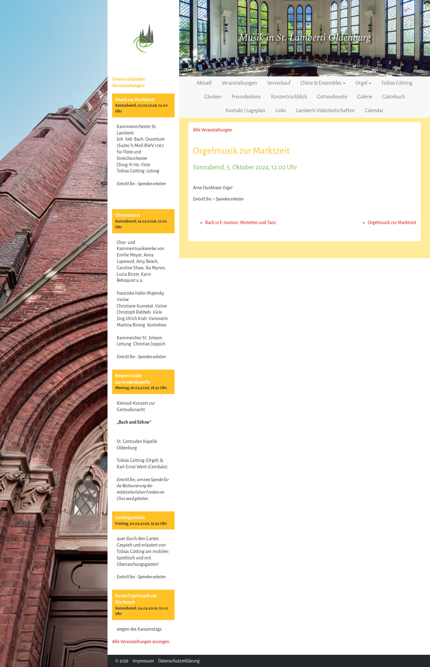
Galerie (364, 97)
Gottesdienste (332, 97)
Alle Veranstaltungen (212, 129)
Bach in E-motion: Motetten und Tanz (240, 222)
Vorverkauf (278, 83)
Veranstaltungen (239, 83)
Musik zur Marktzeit (134, 99)
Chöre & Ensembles (322, 83)
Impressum (143, 660)
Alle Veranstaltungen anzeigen (140, 641)
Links (280, 110)
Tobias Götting (397, 83)
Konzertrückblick (289, 97)
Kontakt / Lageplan (245, 110)
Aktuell (204, 83)
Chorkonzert (127, 215)
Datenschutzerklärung (179, 660)
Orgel (363, 83)
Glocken (212, 97)
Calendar (374, 110)
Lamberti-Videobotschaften (325, 110)
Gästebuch (393, 97)
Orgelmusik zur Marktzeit (392, 222)
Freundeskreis (246, 97)
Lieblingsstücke (130, 517)
